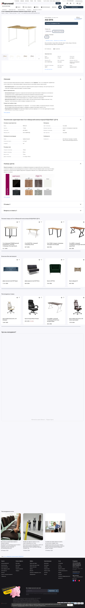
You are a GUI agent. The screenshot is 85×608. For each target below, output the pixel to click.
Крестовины (46, 565)
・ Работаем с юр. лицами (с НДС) (59, 40)
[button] (39, 58)
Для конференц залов (5, 568)
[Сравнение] (70, 3)
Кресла (18, 7)
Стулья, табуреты (27, 7)
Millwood (78, 17)
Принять (70, 604)
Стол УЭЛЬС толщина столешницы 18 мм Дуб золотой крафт (55, 244)
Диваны (31, 568)
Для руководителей (5, 563)
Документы (60, 578)
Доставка (60, 566)
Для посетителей (4, 566)
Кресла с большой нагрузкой (6, 574)
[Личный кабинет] (67, 3)
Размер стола (47, 29)
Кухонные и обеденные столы (35, 572)
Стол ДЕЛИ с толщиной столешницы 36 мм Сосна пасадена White (53, 320)
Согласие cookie (21, 605)
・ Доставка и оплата (49, 40)
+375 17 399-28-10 (77, 565)
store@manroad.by (76, 573)
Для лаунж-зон (4, 570)
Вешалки (31, 570)
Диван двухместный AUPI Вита (32, 281)
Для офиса (18, 563)
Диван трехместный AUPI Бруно (10, 281)
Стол (5, 556)
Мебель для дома (33, 566)
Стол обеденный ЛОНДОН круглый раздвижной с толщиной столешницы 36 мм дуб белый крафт (11, 245)
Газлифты (46, 566)
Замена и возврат (61, 568)
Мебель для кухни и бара (34, 565)
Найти (58, 3)
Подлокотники (46, 568)
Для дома (17, 566)
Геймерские (3, 576)
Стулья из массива (19, 568)
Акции (54, 7)
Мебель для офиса (33, 563)
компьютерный (15, 556)
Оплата (59, 565)
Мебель (36, 7)
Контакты (60, 574)
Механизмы (46, 563)
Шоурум (59, 572)
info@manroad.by (78, 1)
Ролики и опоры (47, 570)
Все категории (6, 6)
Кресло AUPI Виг (51, 281)
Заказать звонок (75, 7)
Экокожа (45, 572)
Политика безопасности (62, 570)
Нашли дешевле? (78, 19)
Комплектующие (45, 7)
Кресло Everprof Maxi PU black (32, 318)
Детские (3, 572)
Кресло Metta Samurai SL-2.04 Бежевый (9, 319)
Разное (45, 574)
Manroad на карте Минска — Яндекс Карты (42, 419)
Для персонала (4, 565)
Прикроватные (32, 574)
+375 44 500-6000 (76, 563)
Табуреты (17, 570)
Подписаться (53, 590)
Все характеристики (48, 69)
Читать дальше (7, 112)
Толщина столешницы (49, 34)
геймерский (8, 556)
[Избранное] (73, 3)
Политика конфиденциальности (64, 576)
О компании (60, 563)
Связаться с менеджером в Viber (53, 23)
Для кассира (18, 565)
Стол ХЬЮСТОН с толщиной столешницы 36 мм (31, 244)
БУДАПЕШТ (21, 556)
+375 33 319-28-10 (77, 564)
